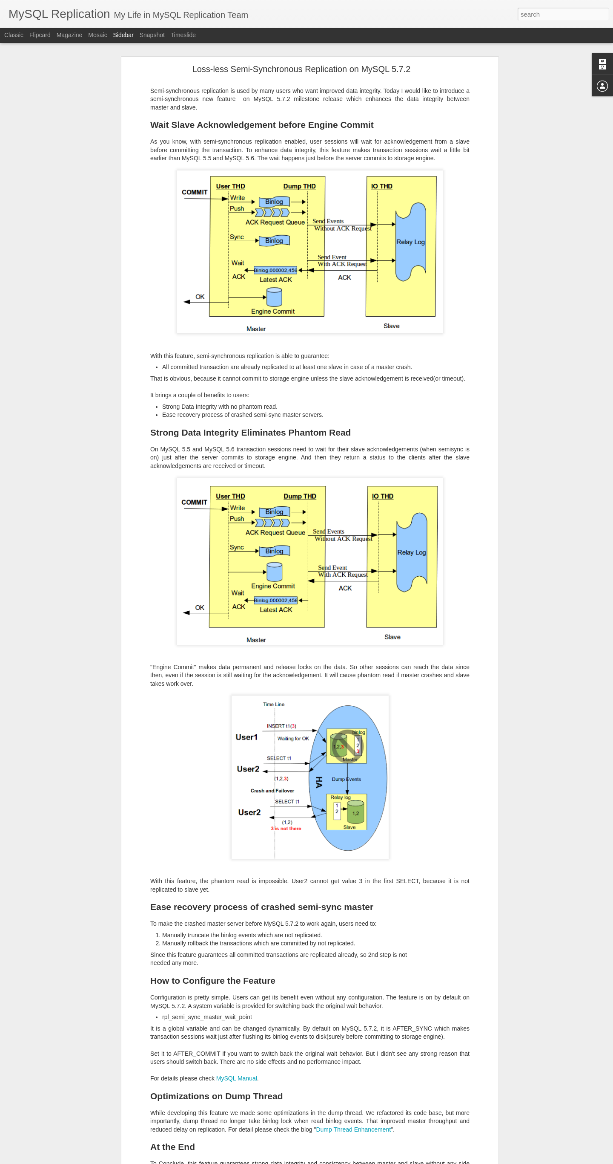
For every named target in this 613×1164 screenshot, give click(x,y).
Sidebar (123, 35)
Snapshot (152, 35)
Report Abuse (358, 1159)
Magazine (70, 35)
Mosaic (97, 35)
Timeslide (183, 35)
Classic (13, 35)
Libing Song (286, 1103)
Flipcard (40, 35)
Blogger (333, 1159)
